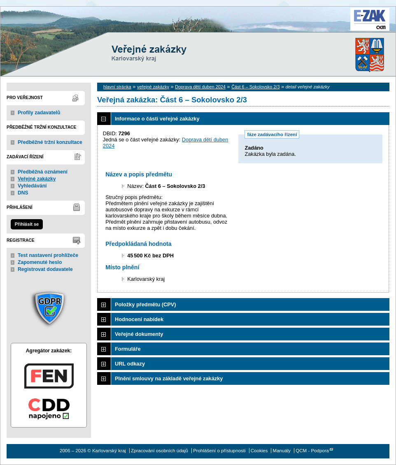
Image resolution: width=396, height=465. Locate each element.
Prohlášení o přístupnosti (219, 450)
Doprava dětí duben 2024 (200, 86)
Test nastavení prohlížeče (48, 255)
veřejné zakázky (153, 86)
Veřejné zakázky (37, 179)
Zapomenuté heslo (40, 262)
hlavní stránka (117, 86)
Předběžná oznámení (43, 172)
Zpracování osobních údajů (159, 450)
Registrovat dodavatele (45, 269)
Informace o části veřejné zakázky (157, 119)
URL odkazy (130, 364)
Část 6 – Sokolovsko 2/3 (255, 86)
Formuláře (128, 349)
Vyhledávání (32, 186)
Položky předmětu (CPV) (145, 304)
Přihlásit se (27, 224)
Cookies (259, 450)
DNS (23, 193)
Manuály (282, 450)
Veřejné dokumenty (139, 334)
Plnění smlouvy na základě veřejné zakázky (169, 378)
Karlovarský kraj (173, 26)
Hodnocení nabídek (139, 319)
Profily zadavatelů (39, 113)
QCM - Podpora (312, 450)
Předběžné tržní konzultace (50, 142)
